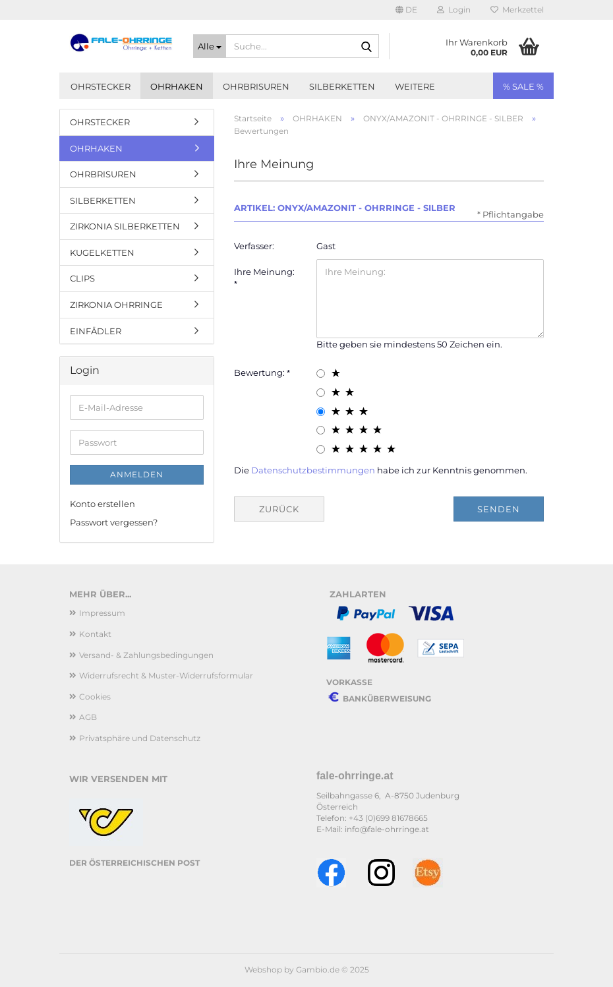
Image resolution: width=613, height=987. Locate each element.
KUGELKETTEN (102, 252)
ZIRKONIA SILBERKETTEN (125, 226)
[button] (406, 10)
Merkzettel (517, 10)
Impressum (102, 613)
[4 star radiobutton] (320, 430)
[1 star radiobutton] (320, 373)
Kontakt (95, 634)
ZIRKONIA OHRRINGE (116, 304)
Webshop (263, 969)
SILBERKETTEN (342, 86)
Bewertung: (260, 372)
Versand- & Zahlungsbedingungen (146, 655)
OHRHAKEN (176, 86)
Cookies (95, 697)
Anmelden (136, 474)
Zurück (279, 509)
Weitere (415, 86)
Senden (498, 509)
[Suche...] (209, 46)
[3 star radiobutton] (320, 411)
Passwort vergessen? (114, 522)
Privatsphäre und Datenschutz (139, 738)
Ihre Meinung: (264, 271)
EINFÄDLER (95, 331)
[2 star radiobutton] (320, 392)
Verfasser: (254, 246)
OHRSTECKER (101, 86)
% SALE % (523, 86)
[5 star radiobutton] (320, 449)
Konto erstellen (102, 503)
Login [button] (454, 10)
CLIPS (82, 278)
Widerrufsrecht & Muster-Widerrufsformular (166, 675)
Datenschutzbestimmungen (313, 470)
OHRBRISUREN (256, 86)
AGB (88, 717)
